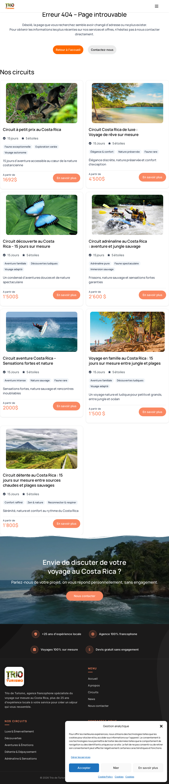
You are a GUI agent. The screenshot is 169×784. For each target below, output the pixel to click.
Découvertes (13, 738)
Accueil (93, 678)
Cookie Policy (105, 776)
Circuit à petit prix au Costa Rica (32, 129)
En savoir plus (148, 768)
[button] (161, 726)
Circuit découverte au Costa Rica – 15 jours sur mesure (28, 244)
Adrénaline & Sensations (21, 758)
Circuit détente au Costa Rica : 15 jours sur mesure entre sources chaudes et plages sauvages (33, 480)
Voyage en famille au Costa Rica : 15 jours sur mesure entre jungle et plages (125, 361)
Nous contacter (98, 706)
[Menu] (156, 6)
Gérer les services (80, 757)
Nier (116, 768)
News (91, 699)
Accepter (84, 768)
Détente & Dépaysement (20, 752)
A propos (94, 685)
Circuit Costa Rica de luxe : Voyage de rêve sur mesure (114, 132)
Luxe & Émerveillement (19, 731)
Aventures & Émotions (19, 745)
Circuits (93, 692)
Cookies (119, 776)
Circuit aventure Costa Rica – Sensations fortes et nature (29, 361)
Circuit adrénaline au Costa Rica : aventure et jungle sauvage (118, 244)
